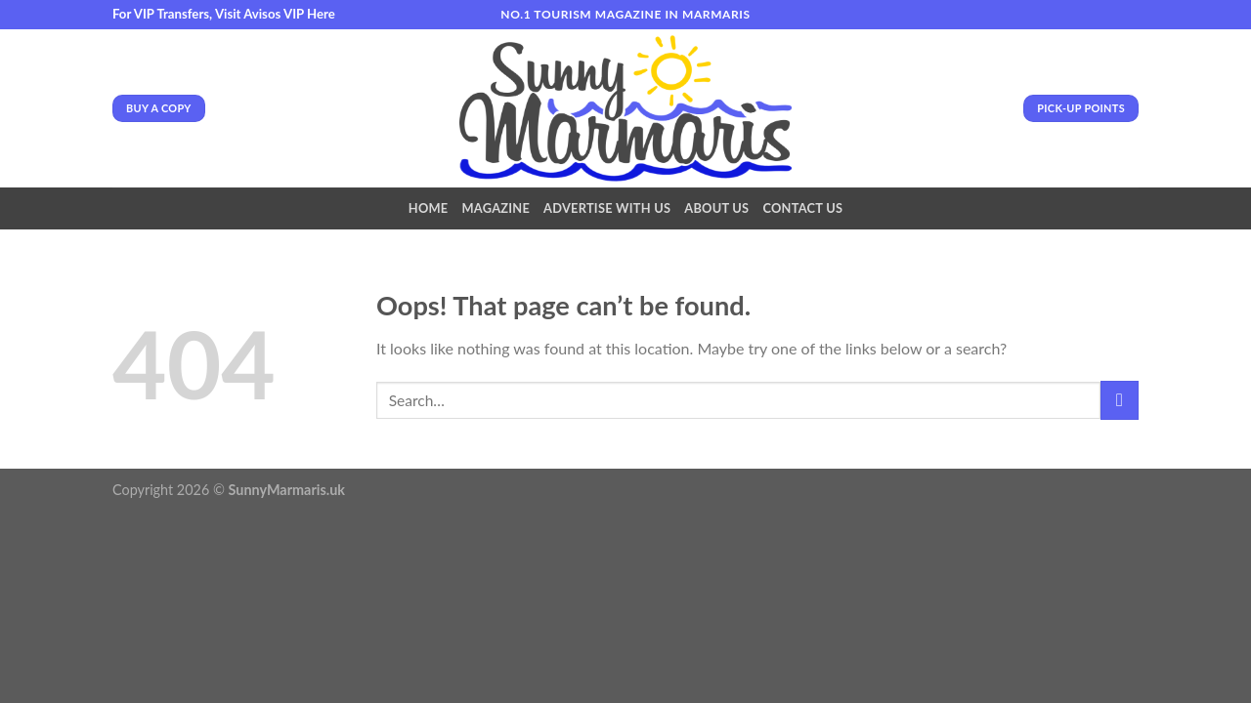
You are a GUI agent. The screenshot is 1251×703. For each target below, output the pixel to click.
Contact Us (802, 208)
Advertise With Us (606, 208)
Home (429, 208)
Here (321, 13)
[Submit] (1119, 400)
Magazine (495, 208)
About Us (716, 208)
